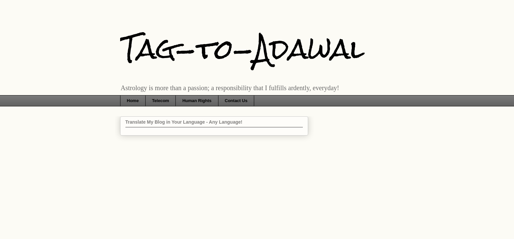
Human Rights (196, 100)
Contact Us (236, 100)
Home (133, 100)
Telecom (160, 100)
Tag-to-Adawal (242, 49)
